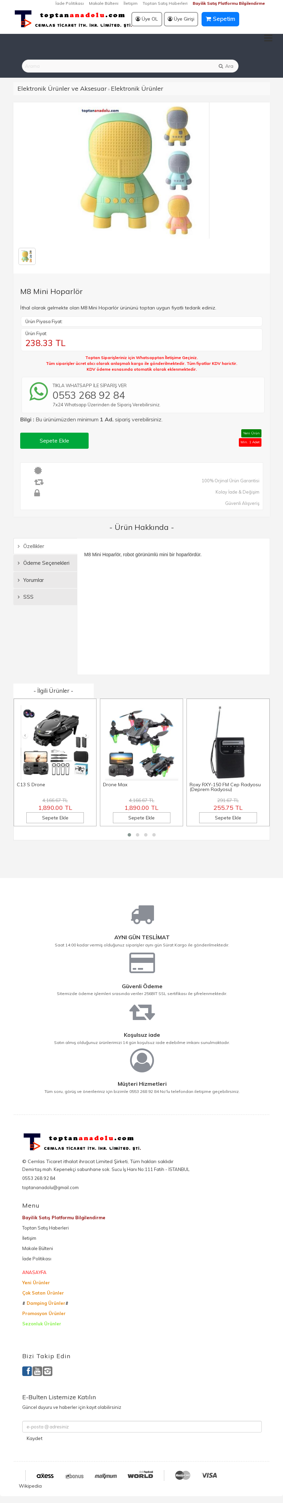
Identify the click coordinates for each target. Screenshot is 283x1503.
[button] (129, 835)
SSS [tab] (26, 597)
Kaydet (34, 1438)
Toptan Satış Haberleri (165, 3)
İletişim (131, 3)
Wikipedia (30, 1486)
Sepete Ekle (54, 440)
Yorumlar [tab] (31, 580)
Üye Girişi (181, 19)
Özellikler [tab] (31, 546)
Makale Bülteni (103, 3)
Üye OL (147, 19)
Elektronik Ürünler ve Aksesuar (62, 88)
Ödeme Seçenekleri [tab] (43, 563)
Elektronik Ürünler (137, 88)
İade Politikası (69, 3)
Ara (225, 66)
